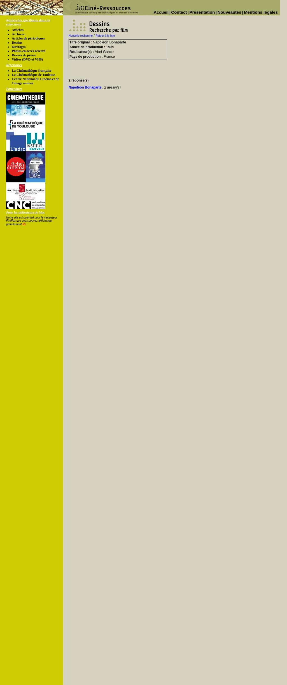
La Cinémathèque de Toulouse (33, 75)
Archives (18, 34)
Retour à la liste (105, 35)
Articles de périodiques (28, 38)
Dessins (17, 43)
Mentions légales (261, 12)
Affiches (18, 30)
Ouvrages (18, 47)
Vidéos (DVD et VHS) (27, 59)
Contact (179, 12)
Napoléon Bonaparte (95, 87)
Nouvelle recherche (81, 35)
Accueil (161, 12)
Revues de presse (24, 55)
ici (23, 224)
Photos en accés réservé (28, 51)
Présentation (202, 12)
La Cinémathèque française (31, 71)
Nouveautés (229, 12)
